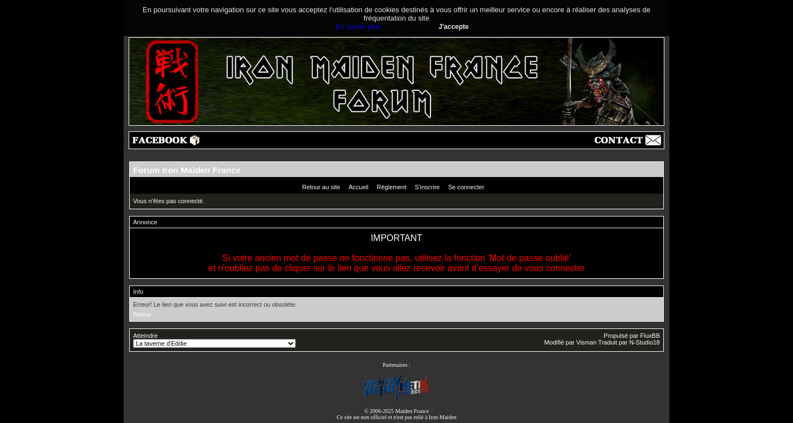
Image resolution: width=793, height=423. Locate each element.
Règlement (392, 187)
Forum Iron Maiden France (187, 170)
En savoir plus (358, 26)
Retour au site (321, 187)
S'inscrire (427, 187)
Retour (142, 314)
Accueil (358, 187)
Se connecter (466, 187)
